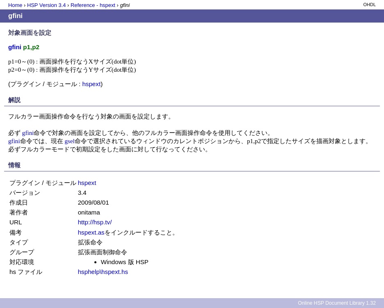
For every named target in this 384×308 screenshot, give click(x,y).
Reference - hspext (93, 5)
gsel (69, 140)
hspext (91, 83)
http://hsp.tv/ (95, 222)
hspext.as (91, 232)
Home (15, 5)
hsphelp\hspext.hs (103, 271)
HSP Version (46, 5)
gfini (28, 132)
